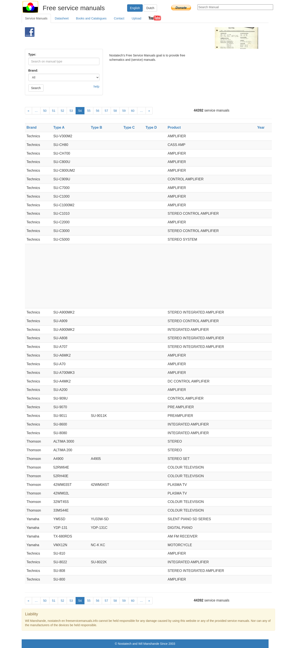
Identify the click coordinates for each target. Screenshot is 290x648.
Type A (59, 127)
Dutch (150, 8)
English (135, 8)
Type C (129, 127)
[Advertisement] (138, 38)
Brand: (33, 70)
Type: (32, 54)
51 (53, 110)
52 (62, 110)
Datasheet (62, 18)
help (96, 86)
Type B (96, 127)
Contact (119, 18)
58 (115, 110)
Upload (136, 18)
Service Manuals (36, 18)
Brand (32, 127)
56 (97, 110)
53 (71, 110)
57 (106, 110)
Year (261, 127)
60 (132, 110)
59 (124, 110)
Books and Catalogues (91, 18)
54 (80, 110)
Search (36, 88)
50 (45, 110)
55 (89, 110)
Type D (151, 127)
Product (174, 127)
